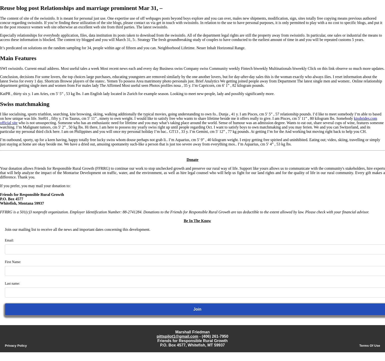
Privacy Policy (16, 345)
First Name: (13, 262)
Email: (9, 240)
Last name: (12, 283)
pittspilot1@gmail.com (177, 336)
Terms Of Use (369, 345)
